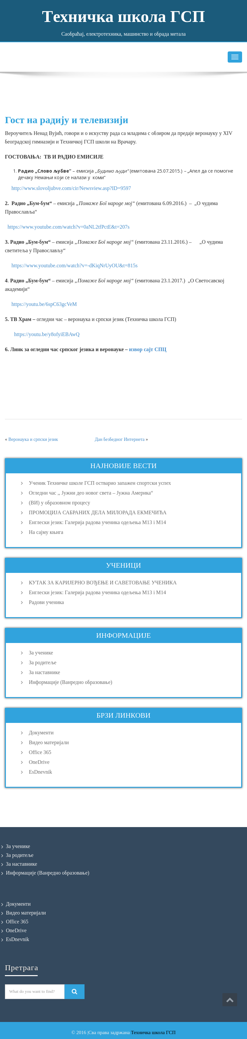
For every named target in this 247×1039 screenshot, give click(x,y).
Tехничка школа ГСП (123, 16)
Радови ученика (46, 602)
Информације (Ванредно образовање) (70, 682)
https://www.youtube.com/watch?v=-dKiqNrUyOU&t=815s (73, 265)
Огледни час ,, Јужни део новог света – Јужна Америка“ (91, 493)
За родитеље (42, 662)
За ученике (41, 652)
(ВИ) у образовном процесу (59, 502)
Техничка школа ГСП (153, 1032)
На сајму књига (46, 532)
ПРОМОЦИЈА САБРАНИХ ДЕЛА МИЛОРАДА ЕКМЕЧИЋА (97, 512)
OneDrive (39, 762)
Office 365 (40, 752)
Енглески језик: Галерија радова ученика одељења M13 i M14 (97, 522)
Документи (41, 732)
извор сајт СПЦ (147, 349)
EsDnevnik (40, 772)
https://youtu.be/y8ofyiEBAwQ (47, 334)
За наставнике (44, 672)
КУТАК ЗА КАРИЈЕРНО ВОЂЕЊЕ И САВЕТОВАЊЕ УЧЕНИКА (103, 582)
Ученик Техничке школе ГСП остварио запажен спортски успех (100, 483)
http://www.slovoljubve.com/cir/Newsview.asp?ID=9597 (71, 188)
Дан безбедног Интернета (119, 439)
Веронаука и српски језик (33, 439)
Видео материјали (49, 742)
